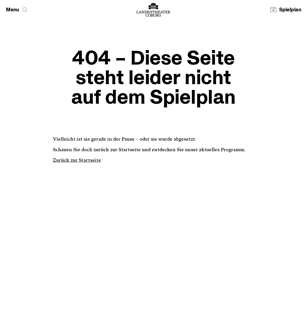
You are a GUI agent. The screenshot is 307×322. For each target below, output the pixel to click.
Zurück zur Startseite (77, 160)
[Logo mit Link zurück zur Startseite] (153, 10)
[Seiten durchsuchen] (25, 9)
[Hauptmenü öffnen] (12, 9)
